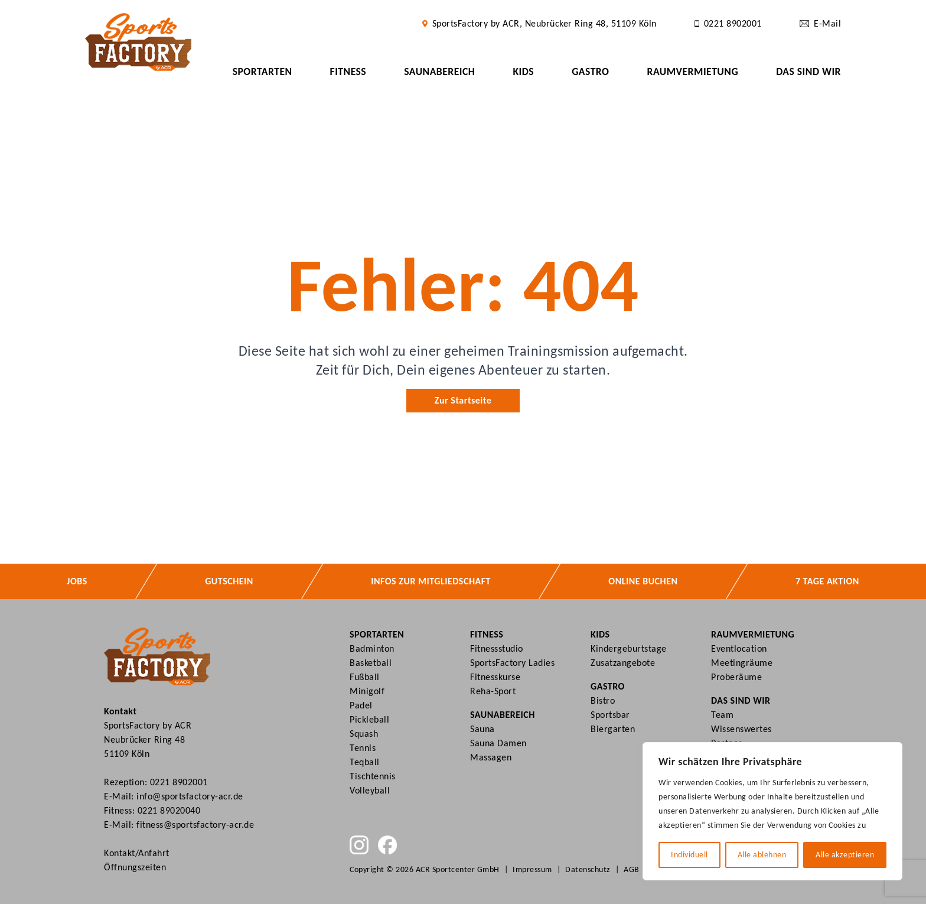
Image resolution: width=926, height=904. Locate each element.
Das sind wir (808, 71)
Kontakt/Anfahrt (136, 853)
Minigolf (367, 691)
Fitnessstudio (496, 648)
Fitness (348, 71)
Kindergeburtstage (629, 648)
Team (722, 714)
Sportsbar (610, 714)
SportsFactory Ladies (512, 662)
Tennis (363, 747)
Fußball (365, 676)
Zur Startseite (463, 400)
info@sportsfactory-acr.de (189, 796)
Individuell (689, 855)
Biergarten (613, 728)
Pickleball (369, 719)
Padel (361, 705)
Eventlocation (739, 648)
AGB (632, 869)
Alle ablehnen (762, 855)
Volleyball (370, 790)
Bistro (603, 700)
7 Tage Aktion (827, 581)
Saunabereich (439, 71)
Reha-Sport (493, 691)
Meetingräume (741, 662)
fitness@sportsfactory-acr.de (195, 824)
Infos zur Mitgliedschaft (431, 581)
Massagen (490, 757)
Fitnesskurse (495, 676)
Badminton (372, 648)
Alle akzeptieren (845, 855)
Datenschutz (588, 869)
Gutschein (229, 581)
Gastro (590, 71)
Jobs (77, 581)
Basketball (371, 662)
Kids (523, 71)
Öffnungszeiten (135, 867)
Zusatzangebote (623, 662)
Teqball (365, 762)
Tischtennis (373, 776)
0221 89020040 (169, 810)
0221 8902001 (179, 782)
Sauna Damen (498, 743)
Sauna (482, 728)
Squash (364, 733)
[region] (772, 811)
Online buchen (642, 581)
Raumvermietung (692, 71)
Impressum (532, 869)
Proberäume (736, 676)
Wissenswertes (741, 728)
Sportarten (262, 71)
